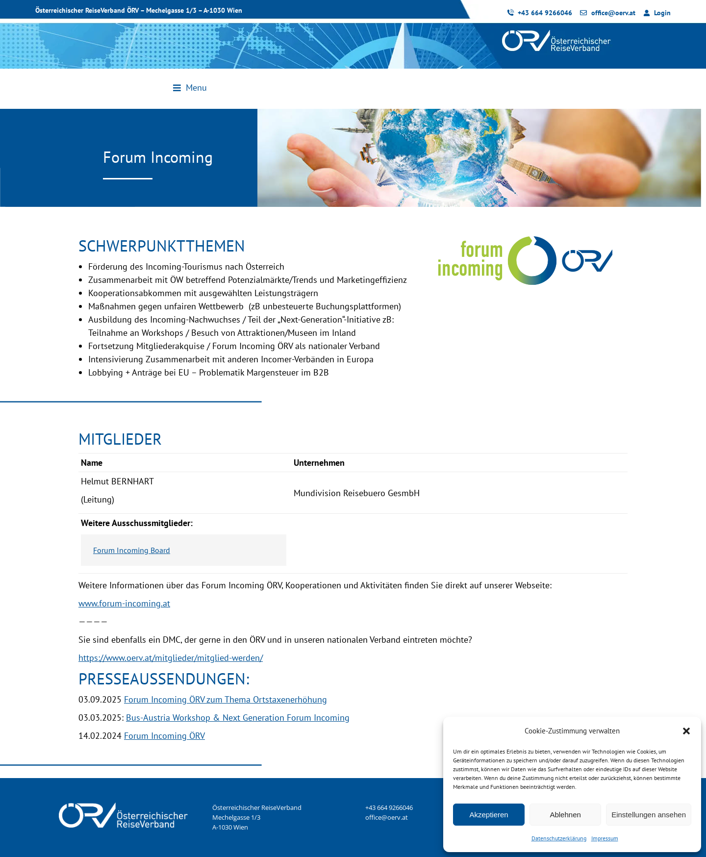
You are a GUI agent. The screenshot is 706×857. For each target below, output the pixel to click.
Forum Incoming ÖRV (164, 735)
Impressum (604, 838)
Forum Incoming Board (131, 550)
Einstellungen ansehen (648, 814)
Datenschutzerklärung (558, 838)
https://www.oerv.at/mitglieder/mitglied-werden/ (170, 657)
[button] (686, 731)
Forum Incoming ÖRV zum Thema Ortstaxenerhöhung (225, 699)
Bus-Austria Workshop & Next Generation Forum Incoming (238, 717)
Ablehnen (565, 814)
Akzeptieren (488, 814)
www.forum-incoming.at (124, 603)
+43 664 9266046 (389, 807)
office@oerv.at (386, 817)
